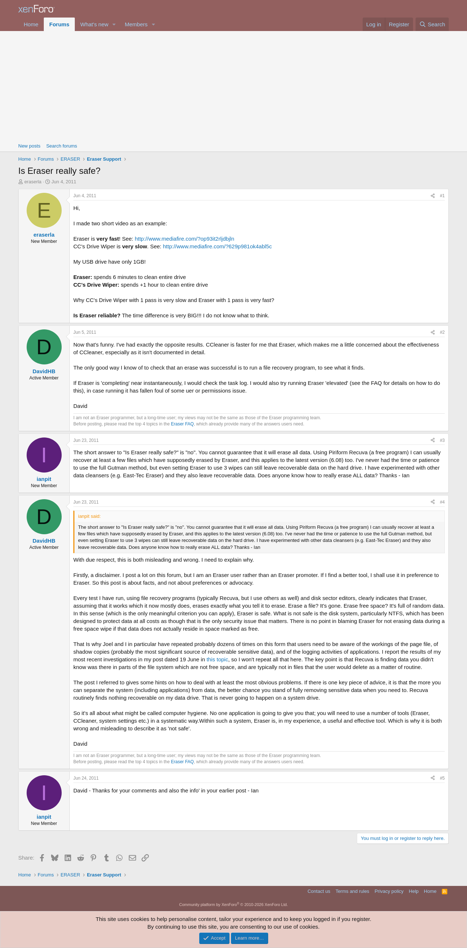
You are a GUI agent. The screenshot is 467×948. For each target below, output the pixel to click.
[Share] (432, 196)
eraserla (33, 181)
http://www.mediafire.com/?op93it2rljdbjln (184, 239)
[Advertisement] (233, 86)
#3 (442, 440)
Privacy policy (389, 891)
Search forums (61, 146)
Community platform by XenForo (233, 904)
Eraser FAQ (182, 424)
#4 (442, 502)
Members (136, 24)
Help (414, 891)
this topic (217, 659)
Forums (59, 24)
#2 (442, 332)
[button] (114, 24)
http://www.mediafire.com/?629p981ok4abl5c (217, 246)
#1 (442, 195)
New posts (29, 146)
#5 (442, 778)
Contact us (319, 891)
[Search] (432, 24)
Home (31, 24)
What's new (94, 24)
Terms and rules (352, 891)
